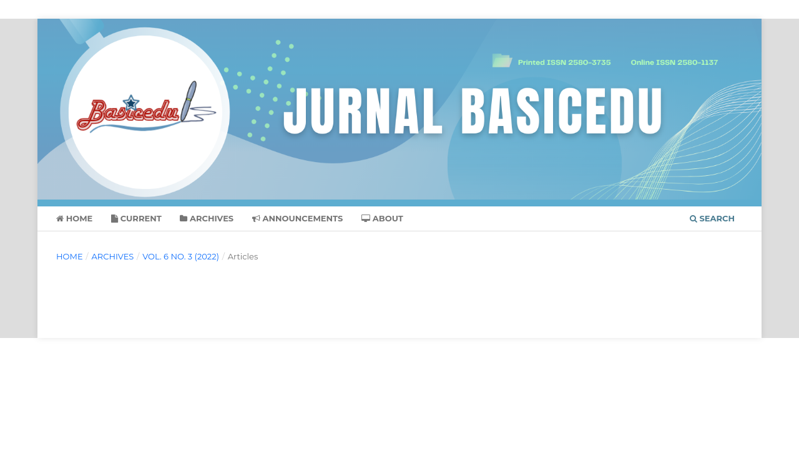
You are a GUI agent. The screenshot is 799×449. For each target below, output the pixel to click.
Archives (206, 218)
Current (136, 218)
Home (74, 218)
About (382, 218)
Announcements (297, 218)
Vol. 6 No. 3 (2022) (180, 256)
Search (712, 218)
